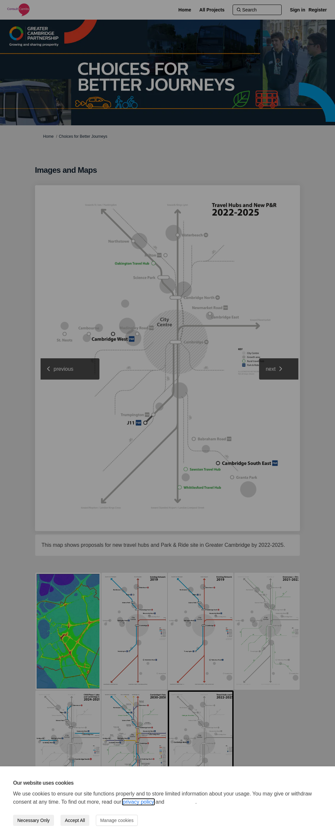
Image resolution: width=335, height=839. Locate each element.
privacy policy (138, 802)
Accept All (75, 820)
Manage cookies (116, 820)
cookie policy (180, 802)
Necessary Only (33, 820)
